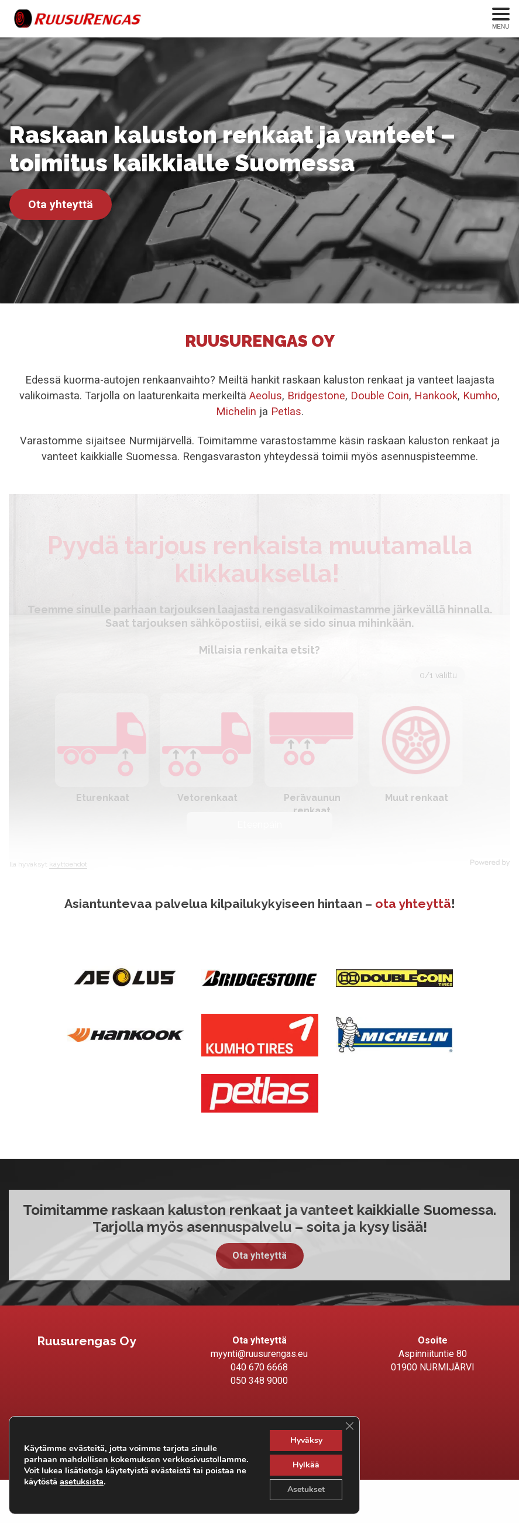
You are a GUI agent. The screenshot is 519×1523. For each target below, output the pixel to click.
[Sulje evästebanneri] (349, 1425)
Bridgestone (316, 395)
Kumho (480, 395)
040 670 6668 (259, 1367)
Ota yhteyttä (60, 204)
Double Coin (379, 395)
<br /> (259, 684)
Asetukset (306, 1489)
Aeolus (265, 395)
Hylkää (306, 1464)
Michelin (237, 411)
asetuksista (82, 1481)
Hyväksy (306, 1440)
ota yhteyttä (413, 903)
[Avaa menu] (501, 19)
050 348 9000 (259, 1380)
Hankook (436, 395)
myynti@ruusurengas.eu (259, 1353)
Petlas (286, 411)
